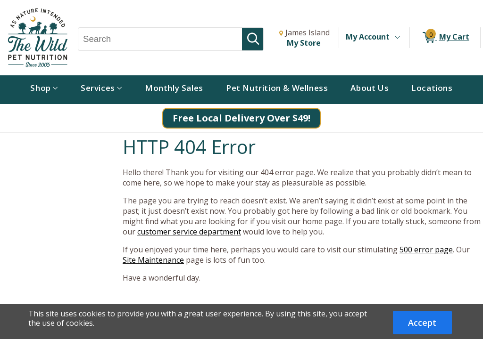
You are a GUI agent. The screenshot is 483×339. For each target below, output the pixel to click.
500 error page (426, 249)
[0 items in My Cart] (445, 38)
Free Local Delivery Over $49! (241, 118)
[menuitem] (44, 89)
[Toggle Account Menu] (397, 37)
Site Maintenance (153, 260)
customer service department (189, 231)
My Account (368, 37)
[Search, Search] (160, 39)
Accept (422, 322)
